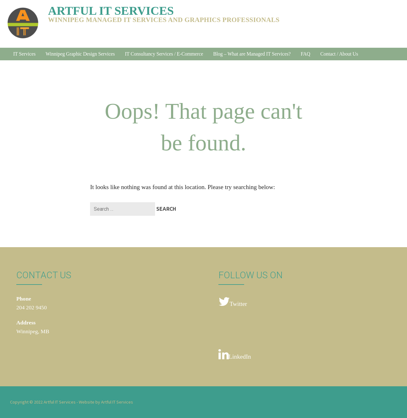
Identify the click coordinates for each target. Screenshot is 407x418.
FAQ (305, 54)
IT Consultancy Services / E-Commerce (164, 54)
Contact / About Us (339, 54)
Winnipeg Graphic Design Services (80, 54)
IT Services (24, 54)
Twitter (232, 302)
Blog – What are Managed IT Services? (252, 54)
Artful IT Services (111, 10)
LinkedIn (234, 355)
